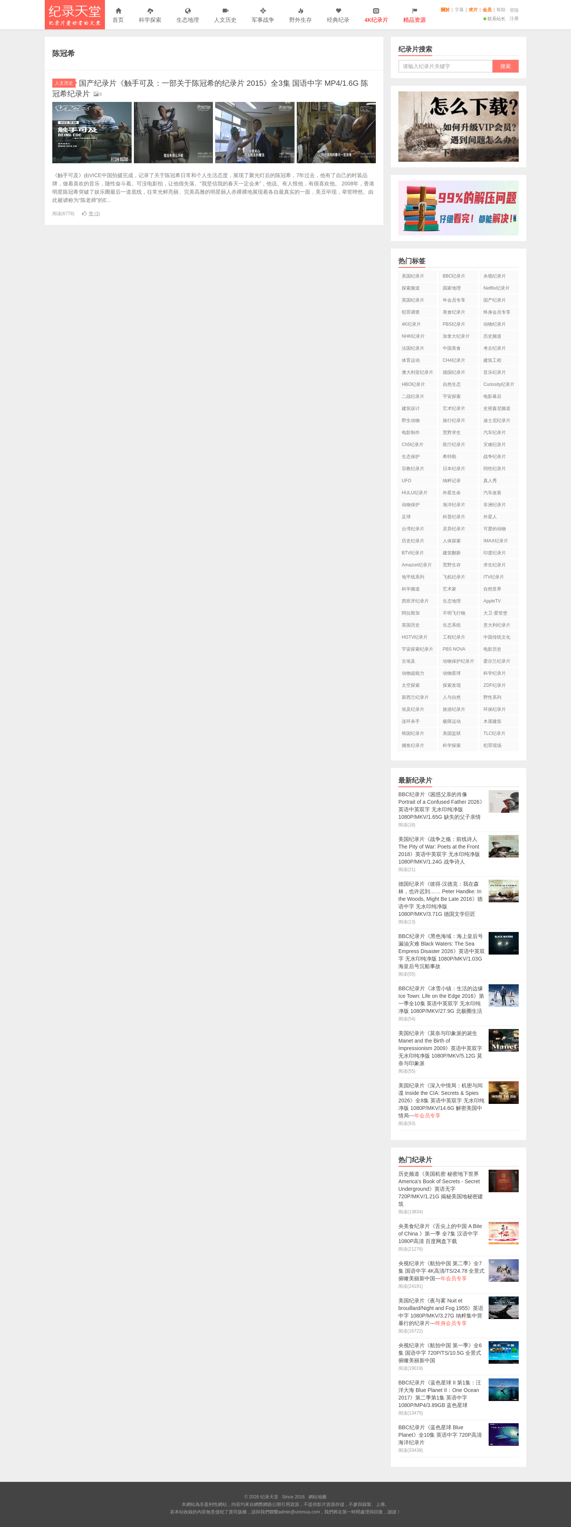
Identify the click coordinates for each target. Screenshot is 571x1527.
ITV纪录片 (493, 577)
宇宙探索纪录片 (417, 649)
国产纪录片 (494, 300)
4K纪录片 (411, 324)
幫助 (501, 9)
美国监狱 (452, 733)
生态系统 (452, 625)
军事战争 (263, 15)
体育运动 (411, 360)
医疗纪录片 (454, 444)
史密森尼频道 (496, 408)
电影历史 (492, 649)
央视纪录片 (494, 276)
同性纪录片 (494, 468)
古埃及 (408, 661)
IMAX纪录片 (495, 540)
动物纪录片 (494, 324)
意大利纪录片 (496, 625)
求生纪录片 (494, 565)
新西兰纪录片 (415, 697)
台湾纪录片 (413, 528)
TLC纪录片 (494, 733)
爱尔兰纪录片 (496, 661)
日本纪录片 (454, 468)
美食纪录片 (454, 312)
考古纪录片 (494, 348)
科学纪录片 (494, 673)
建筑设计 (411, 408)
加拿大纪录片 (456, 336)
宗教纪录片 (413, 468)
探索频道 (411, 288)
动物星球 (452, 673)
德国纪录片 (454, 372)
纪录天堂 (75, 14)
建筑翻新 (452, 553)
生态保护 (411, 456)
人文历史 (225, 15)
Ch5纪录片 (413, 444)
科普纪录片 (454, 516)
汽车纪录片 (494, 432)
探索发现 (452, 685)
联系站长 (494, 18)
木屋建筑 (492, 721)
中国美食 (452, 348)
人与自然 (452, 697)
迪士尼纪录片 (496, 420)
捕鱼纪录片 (413, 745)
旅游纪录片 (454, 709)
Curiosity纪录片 (499, 384)
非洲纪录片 (494, 504)
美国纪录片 (413, 276)
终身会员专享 (496, 312)
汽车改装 (492, 492)
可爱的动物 (494, 528)
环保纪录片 (494, 709)
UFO (406, 480)
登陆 (514, 10)
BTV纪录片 (413, 553)
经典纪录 (338, 15)
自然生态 (452, 384)
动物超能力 (413, 673)
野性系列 (492, 697)
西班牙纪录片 (415, 601)
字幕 (459, 9)
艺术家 (449, 589)
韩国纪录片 (413, 733)
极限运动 (452, 721)
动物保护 (411, 504)
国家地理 (452, 288)
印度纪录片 (494, 553)
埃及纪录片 (413, 709)
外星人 (490, 516)
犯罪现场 (492, 745)
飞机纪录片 (454, 577)
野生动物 (411, 420)
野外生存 (300, 15)
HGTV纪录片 (415, 637)
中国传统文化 (496, 637)
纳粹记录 (452, 480)
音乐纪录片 (494, 372)
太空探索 (411, 685)
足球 (406, 516)
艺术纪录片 (454, 408)
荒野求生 (452, 432)
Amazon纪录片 (417, 565)
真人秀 (490, 480)
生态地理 (187, 15)
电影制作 (411, 432)
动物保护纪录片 (458, 661)
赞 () (91, 213)
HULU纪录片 (415, 492)
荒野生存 (452, 565)
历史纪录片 (413, 540)
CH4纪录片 (454, 360)
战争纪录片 (494, 456)
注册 (514, 18)
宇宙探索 (452, 396)
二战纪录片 (413, 396)
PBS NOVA (454, 649)
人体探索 (452, 540)
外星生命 (452, 492)
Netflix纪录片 (496, 288)
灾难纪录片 (494, 444)
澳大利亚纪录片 (417, 372)
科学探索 (150, 15)
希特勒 (449, 456)
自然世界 (492, 589)
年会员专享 (454, 300)
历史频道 (492, 336)
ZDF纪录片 (494, 685)
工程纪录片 (454, 637)
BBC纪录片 (454, 276)
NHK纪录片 (413, 336)
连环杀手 (411, 721)
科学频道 (411, 589)
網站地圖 (317, 1497)
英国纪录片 (413, 300)
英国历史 (411, 625)
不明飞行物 (454, 613)
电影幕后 (492, 396)
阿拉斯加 (411, 613)
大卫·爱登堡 (495, 613)
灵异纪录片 (454, 528)
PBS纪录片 (454, 324)
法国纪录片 (413, 348)
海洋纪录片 (454, 504)
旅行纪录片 (454, 420)
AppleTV (492, 601)
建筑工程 (492, 360)
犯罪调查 (411, 312)
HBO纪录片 (413, 384)
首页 (118, 15)
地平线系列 (413, 577)
